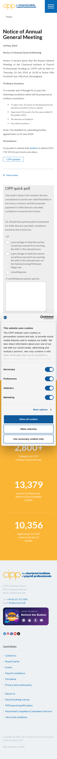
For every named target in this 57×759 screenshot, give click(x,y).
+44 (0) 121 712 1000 (17, 599)
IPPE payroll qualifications (19, 705)
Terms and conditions (16, 717)
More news (12, 175)
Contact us (10, 655)
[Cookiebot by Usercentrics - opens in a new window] (41, 317)
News (9, 16)
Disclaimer (10, 679)
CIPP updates (13, 159)
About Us (10, 693)
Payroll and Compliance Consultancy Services (28, 711)
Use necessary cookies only (28, 439)
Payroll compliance (15, 673)
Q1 (7, 236)
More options (40, 409)
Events (8, 667)
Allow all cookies (28, 419)
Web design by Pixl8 (13, 746)
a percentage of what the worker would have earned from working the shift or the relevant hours (28, 245)
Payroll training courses (17, 699)
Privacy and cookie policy (18, 684)
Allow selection (28, 429)
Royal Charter (12, 661)
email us (34, 148)
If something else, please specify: (23, 278)
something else (18, 271)
